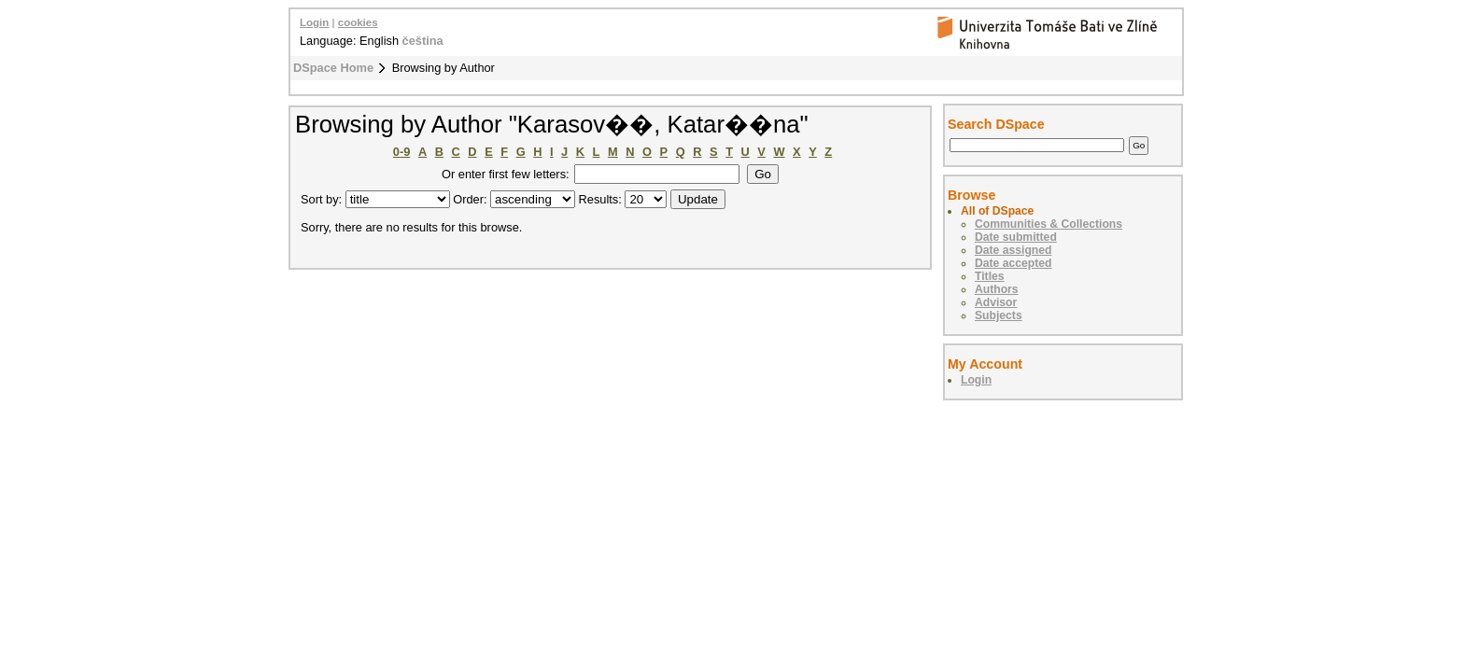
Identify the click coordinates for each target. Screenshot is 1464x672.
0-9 (402, 152)
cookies (358, 22)
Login (314, 22)
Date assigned (1013, 250)
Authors (997, 289)
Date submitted (1016, 237)
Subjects (998, 315)
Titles (990, 276)
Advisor (996, 302)
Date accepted (1013, 263)
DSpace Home (333, 68)
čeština (422, 41)
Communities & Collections (1048, 224)
